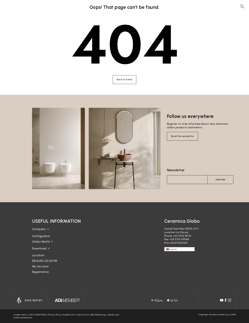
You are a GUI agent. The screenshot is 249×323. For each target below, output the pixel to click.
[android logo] (157, 300)
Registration (40, 272)
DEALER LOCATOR (44, 261)
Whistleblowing (98, 315)
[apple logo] (172, 300)
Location (38, 255)
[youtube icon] (221, 300)
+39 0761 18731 (182, 235)
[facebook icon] (225, 300)
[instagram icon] (229, 300)
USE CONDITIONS (37, 315)
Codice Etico (82, 315)
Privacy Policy (54, 315)
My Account (40, 266)
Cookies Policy (20, 315)
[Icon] (30, 300)
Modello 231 (68, 315)
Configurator (41, 236)
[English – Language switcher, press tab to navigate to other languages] (179, 249)
